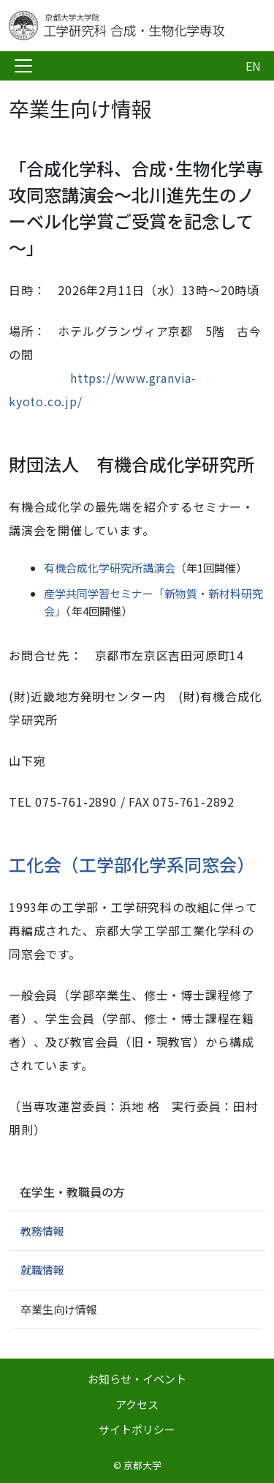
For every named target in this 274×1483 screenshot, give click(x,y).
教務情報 (42, 1231)
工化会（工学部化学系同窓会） (131, 864)
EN (253, 66)
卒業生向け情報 (58, 1309)
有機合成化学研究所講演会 (109, 567)
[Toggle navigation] (23, 66)
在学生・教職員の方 (72, 1191)
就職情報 (42, 1269)
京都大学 (142, 1465)
